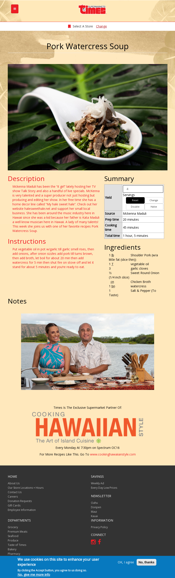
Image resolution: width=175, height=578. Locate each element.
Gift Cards (14, 505)
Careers (13, 496)
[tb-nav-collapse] (14, 8)
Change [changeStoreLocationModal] (101, 26)
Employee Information (22, 510)
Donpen (96, 507)
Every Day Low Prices (104, 488)
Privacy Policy (99, 527)
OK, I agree (126, 562)
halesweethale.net (37, 208)
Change (153, 200)
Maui (94, 512)
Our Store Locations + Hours (25, 488)
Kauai (94, 516)
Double (135, 206)
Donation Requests (20, 501)
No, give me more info (34, 574)
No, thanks (147, 562)
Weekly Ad (97, 483)
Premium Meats (17, 531)
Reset (135, 200)
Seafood (13, 536)
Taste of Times (17, 545)
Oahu (94, 503)
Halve (154, 206)
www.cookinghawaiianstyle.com (113, 454)
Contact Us (15, 492)
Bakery (12, 549)
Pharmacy (14, 554)
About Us (14, 483)
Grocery (13, 527)
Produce (13, 540)
